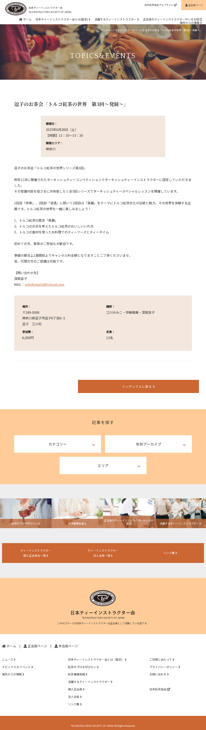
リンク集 (75, 699)
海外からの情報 (191, 22)
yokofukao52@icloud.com (44, 284)
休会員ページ (66, 640)
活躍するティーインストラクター (117, 19)
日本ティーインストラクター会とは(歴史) (63, 19)
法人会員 (75, 691)
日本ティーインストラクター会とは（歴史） (97, 654)
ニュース (9, 654)
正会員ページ (35, 640)
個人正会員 (76, 684)
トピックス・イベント (130, 30)
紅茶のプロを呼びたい (83, 662)
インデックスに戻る (103, 384)
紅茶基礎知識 (77, 669)
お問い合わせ (159, 669)
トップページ (107, 30)
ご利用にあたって (161, 654)
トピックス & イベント (17, 662)
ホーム (25, 19)
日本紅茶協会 (159, 684)
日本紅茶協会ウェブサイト (160, 4)
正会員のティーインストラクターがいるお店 (172, 19)
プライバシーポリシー (164, 662)
